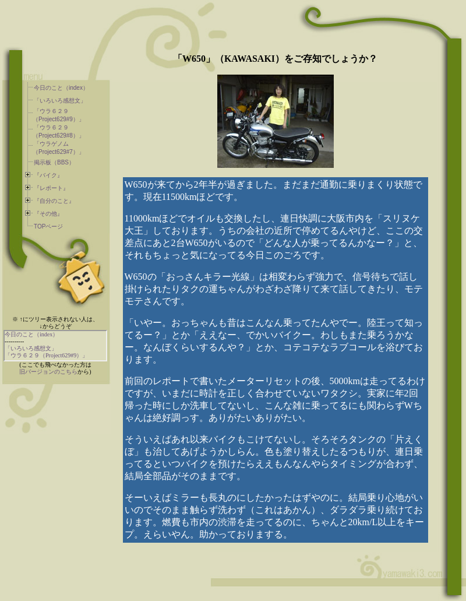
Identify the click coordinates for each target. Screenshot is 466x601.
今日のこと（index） (61, 88)
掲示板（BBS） (54, 162)
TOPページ (48, 226)
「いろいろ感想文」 (60, 100)
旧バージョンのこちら (48, 371)
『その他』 (48, 213)
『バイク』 (48, 175)
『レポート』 (51, 188)
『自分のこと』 (54, 201)
